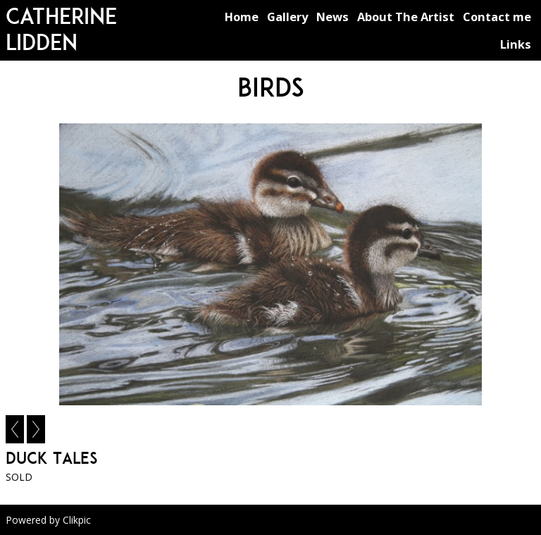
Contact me (497, 16)
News (332, 16)
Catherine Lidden (61, 29)
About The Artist (405, 16)
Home (242, 16)
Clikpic (77, 520)
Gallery (287, 16)
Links (515, 44)
